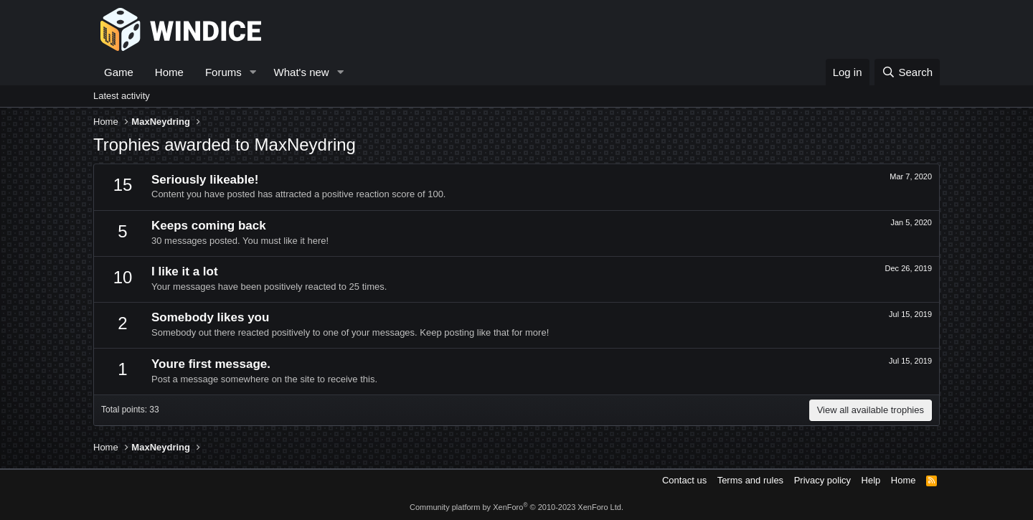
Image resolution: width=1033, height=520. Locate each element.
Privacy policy (822, 480)
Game (118, 72)
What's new (301, 72)
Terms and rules (750, 480)
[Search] (907, 72)
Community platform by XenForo (516, 507)
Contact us (684, 480)
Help (871, 480)
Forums (223, 72)
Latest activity (121, 95)
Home (169, 72)
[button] (253, 72)
